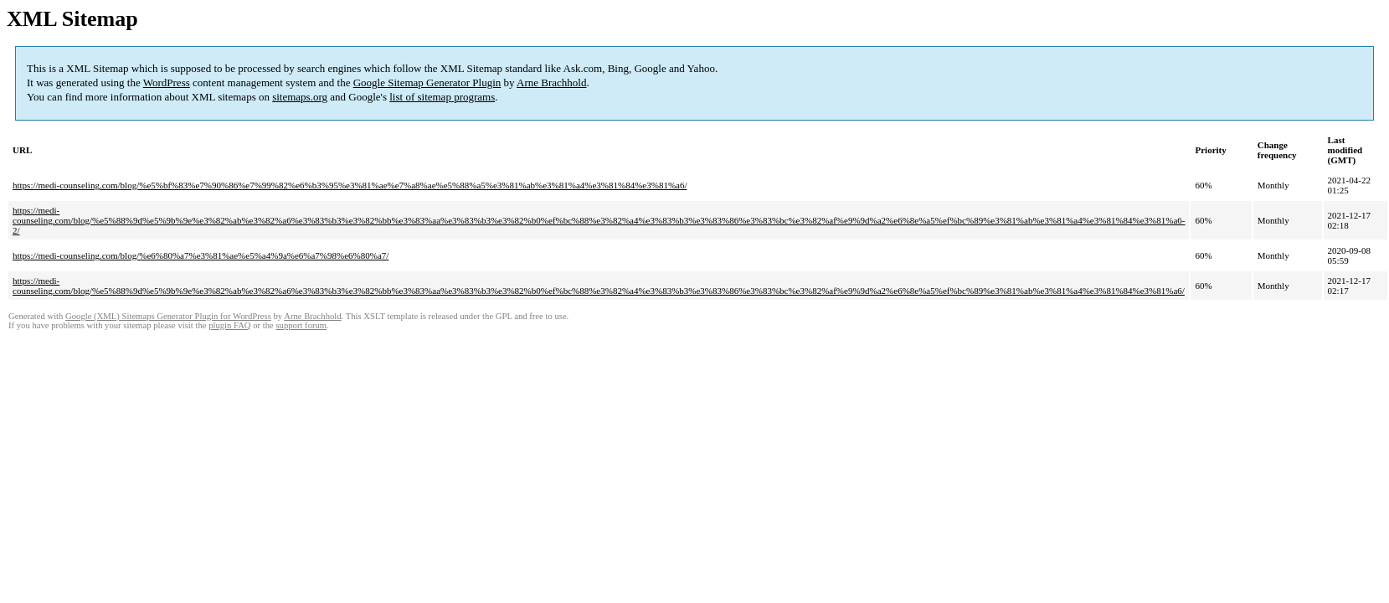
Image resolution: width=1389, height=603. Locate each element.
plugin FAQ (229, 325)
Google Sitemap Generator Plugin (427, 82)
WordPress (166, 82)
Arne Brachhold (551, 82)
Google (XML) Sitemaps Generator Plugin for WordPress (168, 316)
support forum (301, 325)
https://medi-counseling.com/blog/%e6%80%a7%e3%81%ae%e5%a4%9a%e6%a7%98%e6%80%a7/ (200, 255)
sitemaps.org (299, 96)
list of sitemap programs (442, 96)
